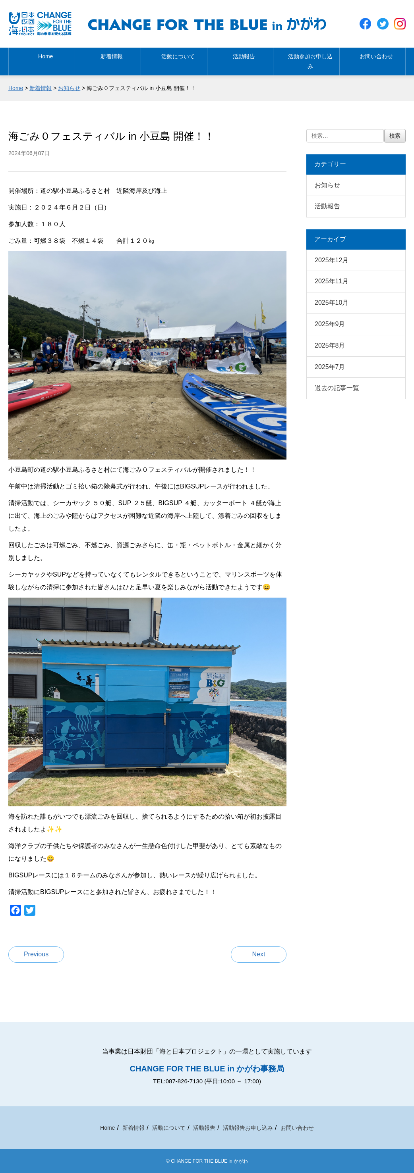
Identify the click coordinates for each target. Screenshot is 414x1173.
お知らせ (327, 185)
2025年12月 (331, 260)
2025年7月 (330, 366)
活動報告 (240, 64)
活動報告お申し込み (248, 1128)
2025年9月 (330, 324)
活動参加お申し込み (306, 64)
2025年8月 (330, 345)
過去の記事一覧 (337, 388)
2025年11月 (331, 281)
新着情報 (108, 64)
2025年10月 (331, 302)
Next (258, 954)
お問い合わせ (372, 64)
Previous (36, 954)
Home (41, 64)
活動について (174, 64)
